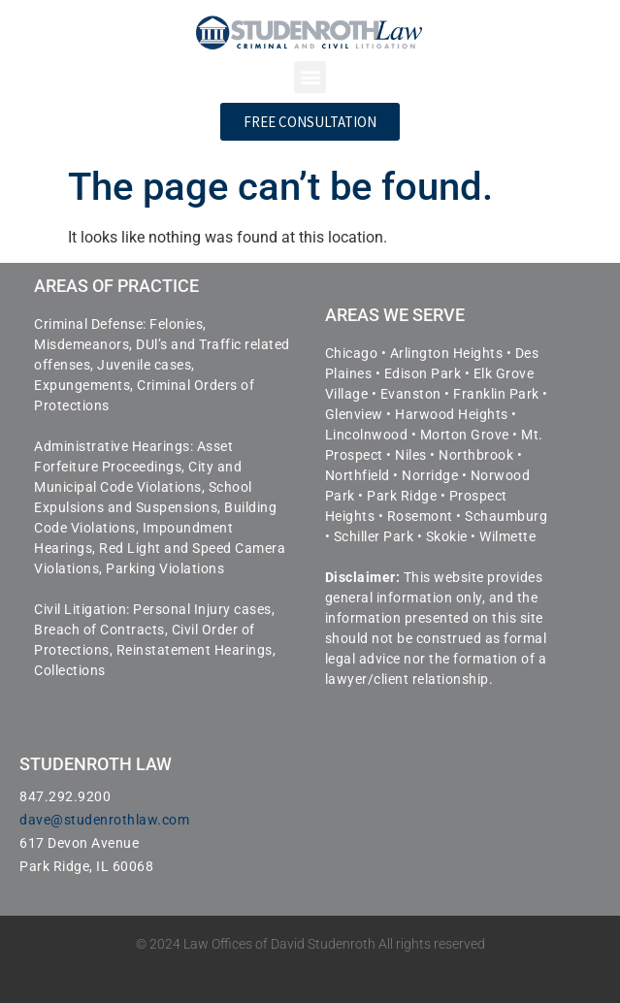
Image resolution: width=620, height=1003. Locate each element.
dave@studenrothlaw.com (104, 819)
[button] (310, 77)
